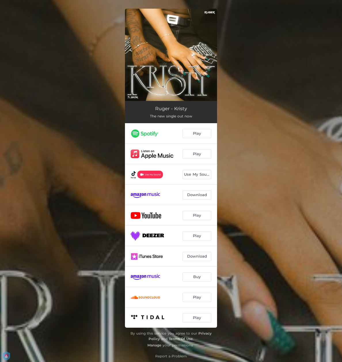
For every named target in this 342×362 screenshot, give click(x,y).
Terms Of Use (181, 339)
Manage (154, 345)
